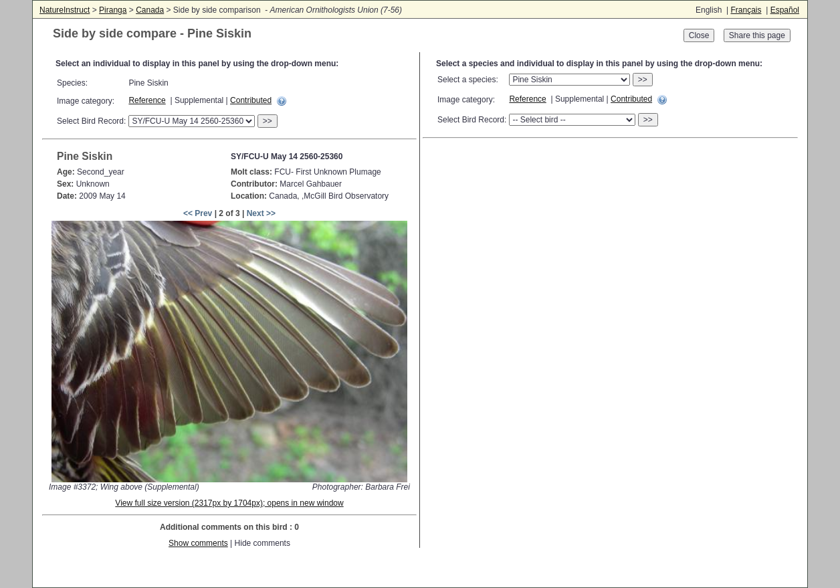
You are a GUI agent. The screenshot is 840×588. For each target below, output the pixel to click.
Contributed (251, 100)
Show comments (198, 543)
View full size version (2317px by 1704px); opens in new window (229, 503)
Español (784, 10)
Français (745, 10)
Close (699, 35)
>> (267, 121)
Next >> (261, 213)
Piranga (112, 10)
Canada (150, 10)
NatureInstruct (64, 10)
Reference (146, 100)
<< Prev (197, 213)
